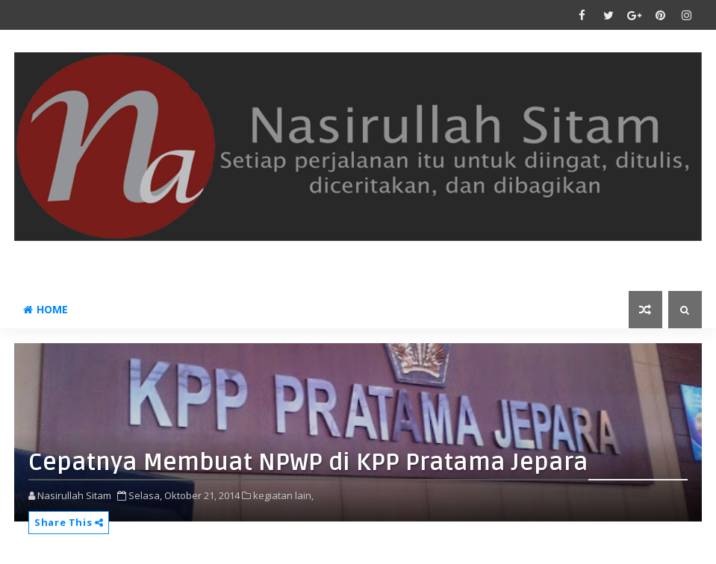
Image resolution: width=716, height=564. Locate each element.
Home (45, 309)
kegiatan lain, (283, 495)
